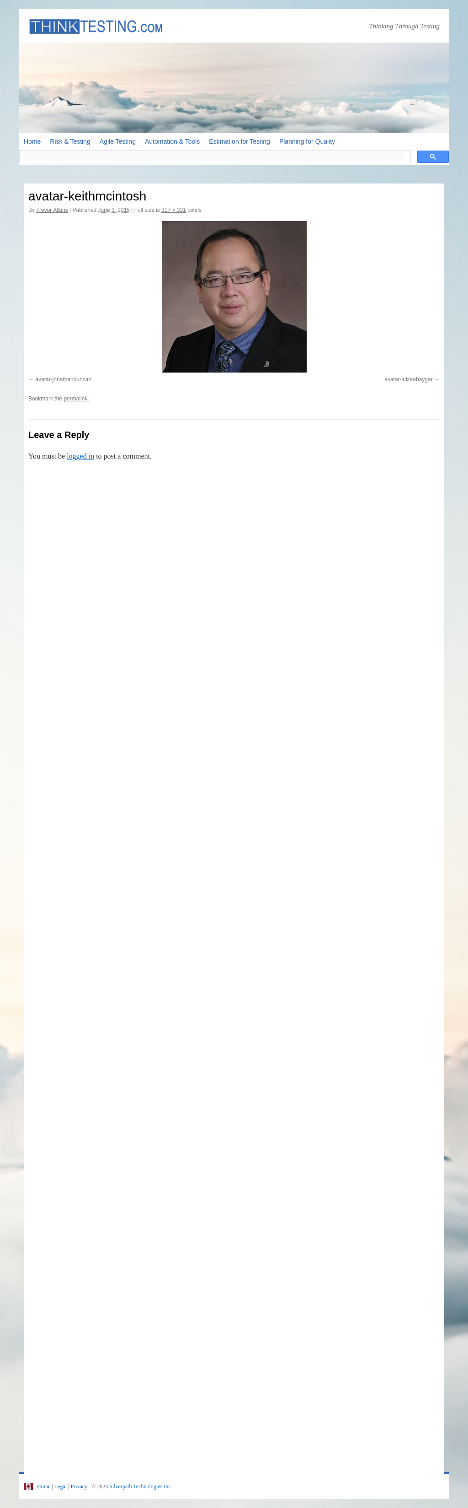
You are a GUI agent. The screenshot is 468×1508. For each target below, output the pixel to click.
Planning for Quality (307, 141)
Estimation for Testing (239, 141)
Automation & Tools (172, 141)
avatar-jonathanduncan (63, 379)
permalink (75, 398)
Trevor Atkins (52, 210)
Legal (60, 1486)
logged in (80, 456)
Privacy (78, 1486)
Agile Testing (118, 141)
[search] (214, 157)
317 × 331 (173, 210)
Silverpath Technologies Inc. (140, 1486)
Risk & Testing (70, 141)
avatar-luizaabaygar (408, 379)
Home (32, 141)
